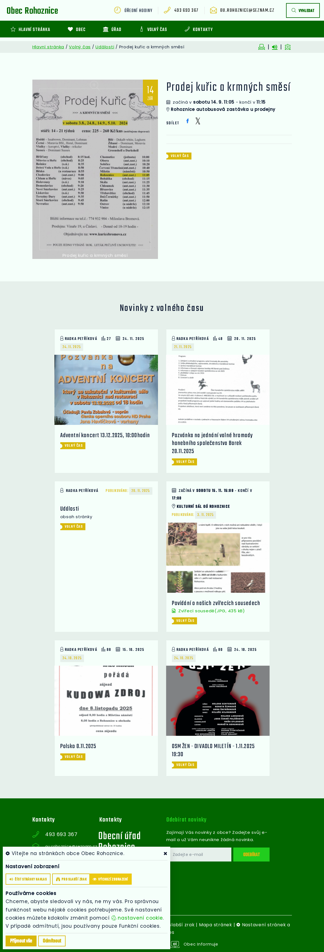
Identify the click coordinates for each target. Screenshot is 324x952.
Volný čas (80, 47)
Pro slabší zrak (177, 925)
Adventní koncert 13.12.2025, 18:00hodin (106, 435)
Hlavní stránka (48, 47)
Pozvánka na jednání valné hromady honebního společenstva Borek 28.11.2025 (213, 443)
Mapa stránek (215, 925)
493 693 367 (191, 10)
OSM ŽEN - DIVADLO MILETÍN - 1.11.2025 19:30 (214, 750)
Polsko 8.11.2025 (79, 746)
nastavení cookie (137, 918)
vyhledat (303, 11)
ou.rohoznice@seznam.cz (249, 10)
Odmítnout (52, 941)
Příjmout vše (21, 941)
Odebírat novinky (187, 820)
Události (104, 47)
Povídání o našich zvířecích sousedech (216, 603)
